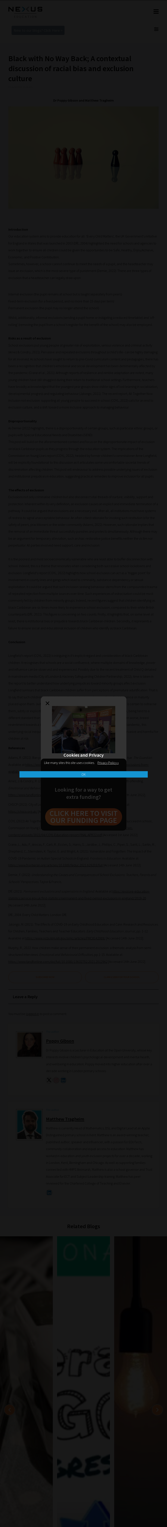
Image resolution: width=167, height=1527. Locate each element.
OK (83, 774)
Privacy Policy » (108, 763)
